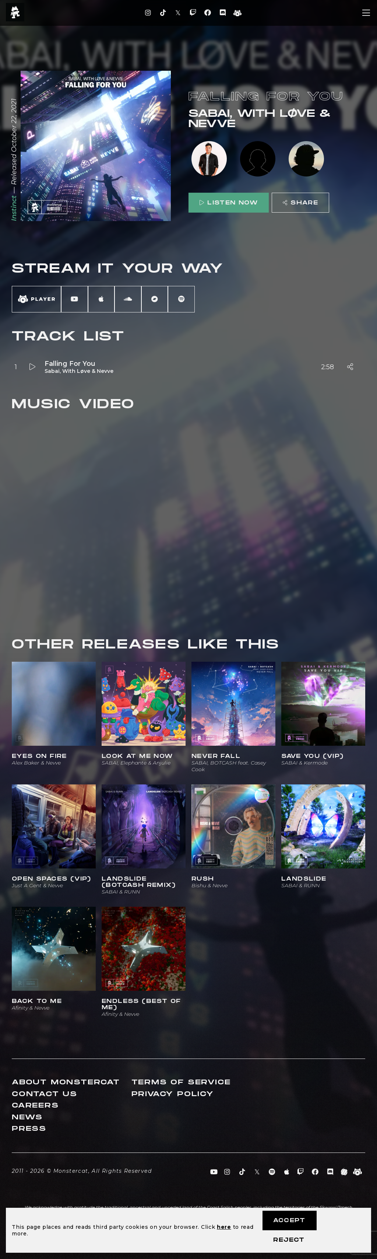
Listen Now (229, 203)
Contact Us (44, 1094)
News (27, 1117)
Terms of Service (181, 1082)
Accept (289, 1220)
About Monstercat (66, 1082)
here (224, 1227)
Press (29, 1129)
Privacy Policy (172, 1094)
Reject (288, 1240)
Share (300, 203)
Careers (35, 1105)
